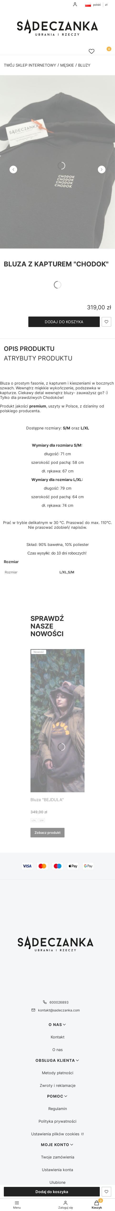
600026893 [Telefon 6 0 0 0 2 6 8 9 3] (59, 1002)
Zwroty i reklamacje (57, 1085)
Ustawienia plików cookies (55, 1134)
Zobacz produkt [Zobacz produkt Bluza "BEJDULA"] (47, 832)
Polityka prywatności (57, 1121)
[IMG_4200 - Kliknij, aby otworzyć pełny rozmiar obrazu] (57, 161)
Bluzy (84, 65)
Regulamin (57, 1108)
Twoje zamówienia (57, 1157)
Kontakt (58, 1037)
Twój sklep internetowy (30, 65)
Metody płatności (57, 1072)
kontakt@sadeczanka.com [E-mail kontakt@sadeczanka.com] (59, 1010)
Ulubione (57, 1182)
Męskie (67, 65)
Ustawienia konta (57, 1169)
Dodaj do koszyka (64, 321)
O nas (57, 1049)
